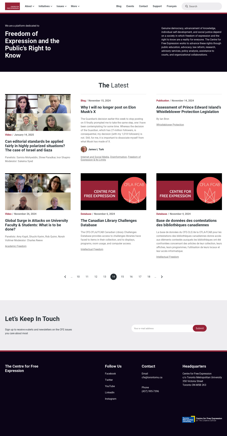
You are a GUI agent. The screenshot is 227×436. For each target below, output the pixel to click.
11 (88, 277)
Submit (200, 328)
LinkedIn (109, 392)
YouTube (110, 386)
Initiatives (44, 6)
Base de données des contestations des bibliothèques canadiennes (186, 222)
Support (157, 6)
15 (123, 277)
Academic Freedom (15, 246)
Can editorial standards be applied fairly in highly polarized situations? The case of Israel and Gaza (35, 145)
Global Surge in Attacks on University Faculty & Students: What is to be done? (36, 224)
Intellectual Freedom (92, 249)
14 (114, 277)
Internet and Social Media (95, 156)
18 (149, 277)
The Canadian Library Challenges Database (109, 222)
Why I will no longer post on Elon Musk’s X (108, 109)
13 (105, 277)
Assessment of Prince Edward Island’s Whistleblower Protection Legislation (188, 109)
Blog (118, 6)
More (74, 6)
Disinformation (118, 156)
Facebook (110, 373)
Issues (60, 6)
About (28, 6)
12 (96, 277)
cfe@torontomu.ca (152, 377)
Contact (143, 6)
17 (141, 277)
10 (79, 277)
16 (132, 277)
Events (130, 6)
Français (172, 6)
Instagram (110, 398)
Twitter (109, 379)
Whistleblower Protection (170, 124)
